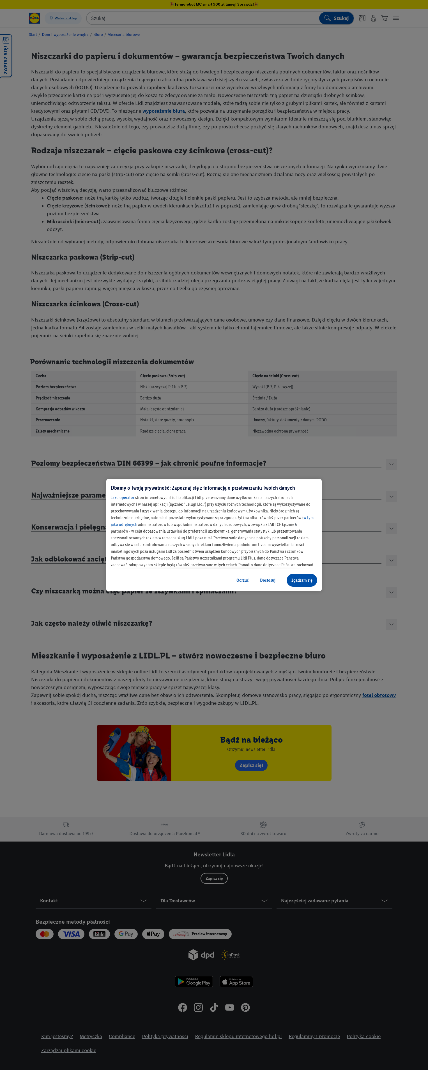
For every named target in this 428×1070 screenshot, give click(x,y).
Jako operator (122, 497)
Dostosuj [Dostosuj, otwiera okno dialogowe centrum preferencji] (267, 580)
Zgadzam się (301, 580)
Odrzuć (242, 580)
